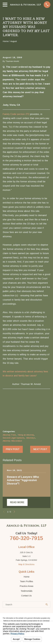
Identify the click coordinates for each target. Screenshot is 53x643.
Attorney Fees (9, 435)
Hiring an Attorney (26, 435)
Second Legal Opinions (13, 438)
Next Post (40, 449)
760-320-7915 (26, 538)
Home (26, 577)
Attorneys (30, 438)
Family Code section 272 (16, 114)
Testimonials (26, 591)
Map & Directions (26, 564)
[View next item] (14, 512)
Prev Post (13, 449)
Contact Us (26, 595)
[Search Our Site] (47, 605)
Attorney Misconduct (12, 441)
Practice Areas (26, 586)
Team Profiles (26, 581)
